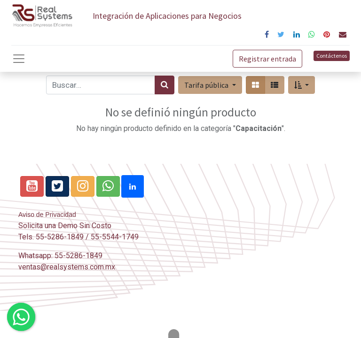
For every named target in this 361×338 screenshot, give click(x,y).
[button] (301, 85)
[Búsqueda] (164, 85)
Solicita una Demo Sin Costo (64, 225)
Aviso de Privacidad (47, 214)
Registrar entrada (267, 58)
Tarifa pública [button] (207, 85)
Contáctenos (331, 55)
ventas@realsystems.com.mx (66, 266)
